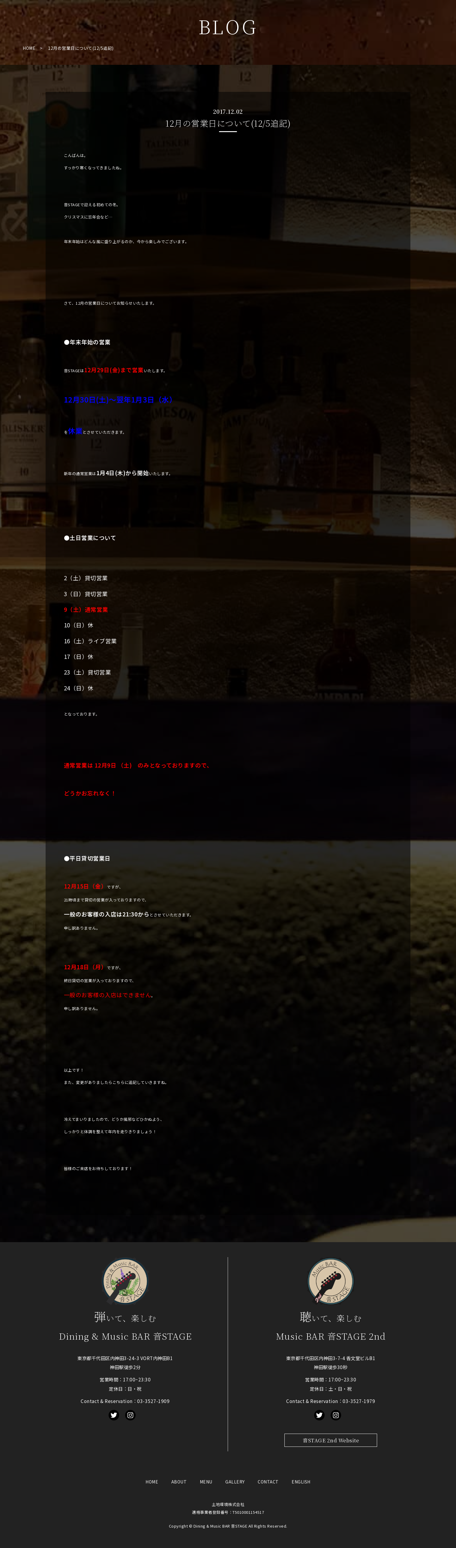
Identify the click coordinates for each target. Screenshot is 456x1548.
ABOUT (179, 1482)
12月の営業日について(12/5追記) (81, 48)
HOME (29, 48)
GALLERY (235, 1482)
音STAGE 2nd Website (331, 1440)
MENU (206, 1482)
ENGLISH (301, 1482)
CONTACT (268, 1482)
